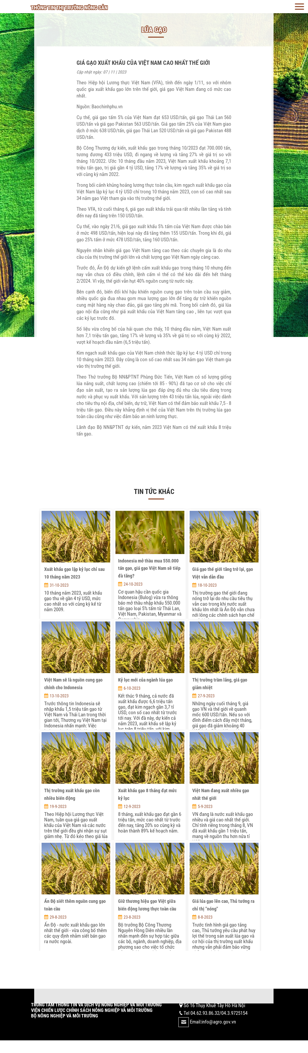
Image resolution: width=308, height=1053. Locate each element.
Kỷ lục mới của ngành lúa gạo (145, 680)
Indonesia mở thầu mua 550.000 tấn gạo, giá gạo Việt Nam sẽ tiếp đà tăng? (149, 568)
